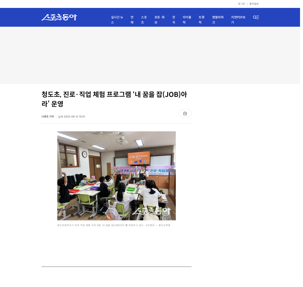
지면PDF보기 (238, 20)
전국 (173, 20)
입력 (71, 116)
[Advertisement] (150, 55)
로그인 (241, 4)
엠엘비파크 (218, 20)
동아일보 (254, 4)
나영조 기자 (47, 116)
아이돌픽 (187, 20)
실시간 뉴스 (117, 20)
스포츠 (144, 20)
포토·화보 (159, 20)
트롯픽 (201, 20)
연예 (132, 20)
